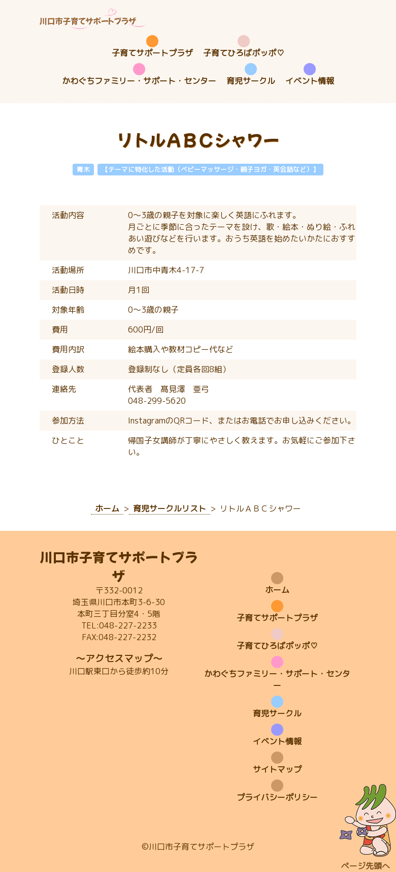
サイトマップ (277, 769)
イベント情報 (309, 80)
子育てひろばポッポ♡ (243, 52)
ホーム (277, 589)
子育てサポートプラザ (152, 52)
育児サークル (250, 80)
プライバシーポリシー (277, 797)
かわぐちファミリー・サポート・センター (139, 80)
